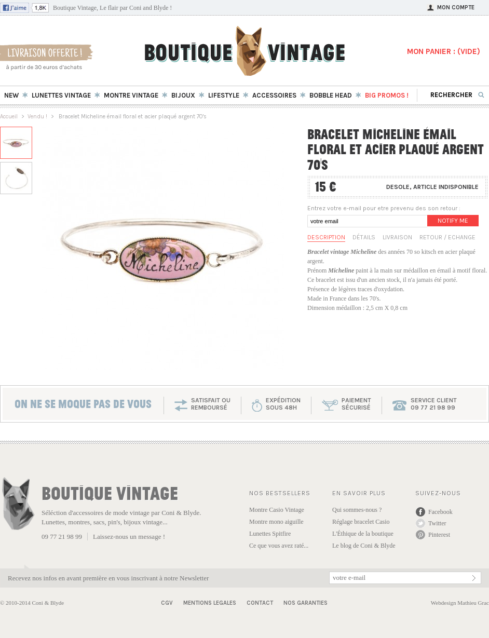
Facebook (440, 511)
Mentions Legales (209, 603)
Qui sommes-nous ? (357, 509)
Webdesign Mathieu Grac (460, 603)
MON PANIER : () (443, 51)
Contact (260, 603)
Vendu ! (37, 116)
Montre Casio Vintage (276, 509)
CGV (167, 603)
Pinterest (439, 534)
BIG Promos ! (387, 95)
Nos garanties (305, 603)
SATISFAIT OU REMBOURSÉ (210, 404)
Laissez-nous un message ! (129, 536)
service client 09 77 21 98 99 (434, 404)
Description (326, 237)
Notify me (453, 220)
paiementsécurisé (356, 404)
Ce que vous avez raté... (278, 545)
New (11, 95)
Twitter (437, 523)
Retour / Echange (447, 237)
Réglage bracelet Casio (361, 521)
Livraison (397, 237)
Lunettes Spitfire (270, 533)
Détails (363, 237)
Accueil (9, 116)
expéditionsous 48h (283, 404)
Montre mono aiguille (276, 521)
